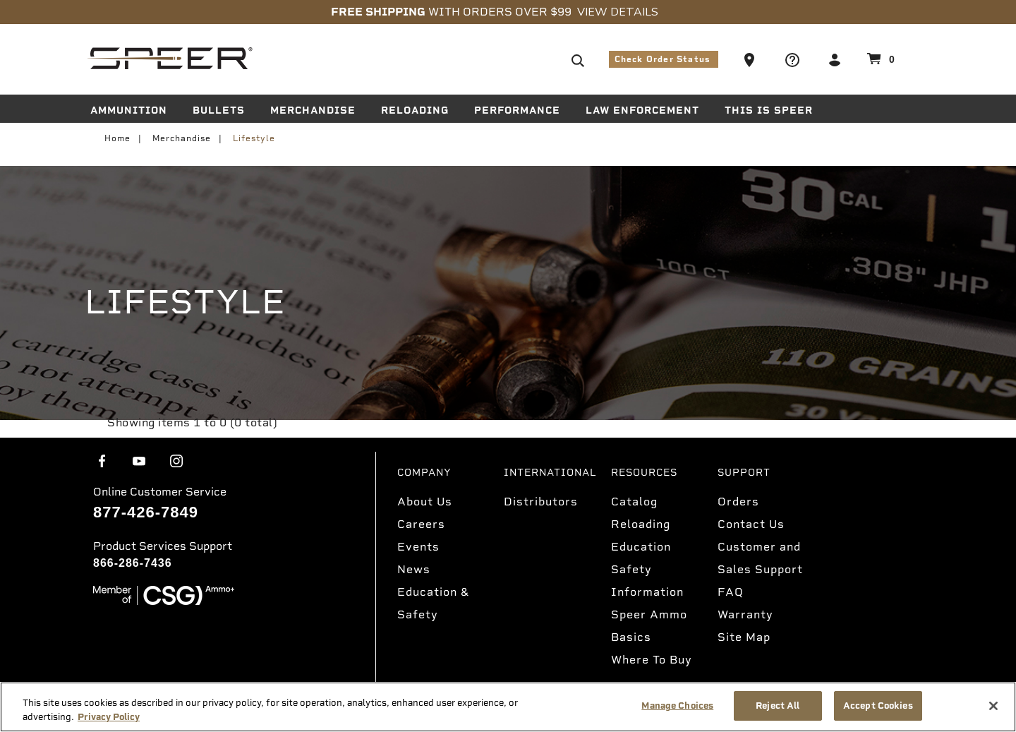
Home (117, 138)
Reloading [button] (415, 110)
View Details (617, 12)
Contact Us (751, 524)
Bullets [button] (219, 110)
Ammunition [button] (128, 110)
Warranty (745, 614)
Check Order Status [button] (664, 59)
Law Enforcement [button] (642, 110)
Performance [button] (517, 110)
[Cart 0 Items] (879, 58)
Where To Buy (651, 659)
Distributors (541, 501)
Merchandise (181, 138)
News (413, 569)
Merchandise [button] (313, 110)
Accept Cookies (878, 705)
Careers (421, 524)
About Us (424, 501)
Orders (738, 501)
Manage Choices (677, 705)
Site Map (744, 637)
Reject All (777, 705)
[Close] (993, 705)
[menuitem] (134, 113)
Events (418, 546)
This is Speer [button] (769, 110)
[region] (508, 707)
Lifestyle (254, 138)
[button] (751, 59)
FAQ (731, 592)
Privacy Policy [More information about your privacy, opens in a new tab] (109, 717)
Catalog (634, 501)
